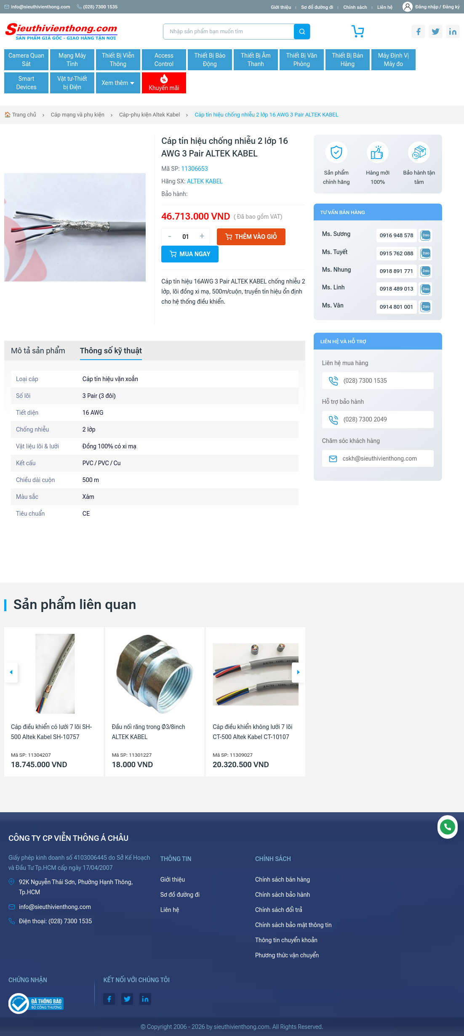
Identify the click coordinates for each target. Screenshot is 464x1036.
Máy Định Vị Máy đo (393, 59)
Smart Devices (26, 82)
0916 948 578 (396, 235)
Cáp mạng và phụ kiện (77, 114)
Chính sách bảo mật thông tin (293, 925)
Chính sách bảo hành (282, 894)
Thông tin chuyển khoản (286, 940)
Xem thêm (117, 82)
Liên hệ (385, 7)
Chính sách (355, 7)
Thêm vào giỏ (251, 236)
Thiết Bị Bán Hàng (347, 59)
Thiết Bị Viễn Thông (118, 59)
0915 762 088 (396, 253)
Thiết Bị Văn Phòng (301, 59)
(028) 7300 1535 (97, 7)
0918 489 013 (396, 289)
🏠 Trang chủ (20, 114)
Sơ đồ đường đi (317, 7)
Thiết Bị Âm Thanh (256, 59)
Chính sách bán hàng (282, 879)
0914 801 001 (396, 307)
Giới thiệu (281, 7)
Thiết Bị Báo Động (209, 59)
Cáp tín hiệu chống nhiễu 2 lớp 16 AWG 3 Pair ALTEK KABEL (266, 114)
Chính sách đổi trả (278, 909)
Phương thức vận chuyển (287, 955)
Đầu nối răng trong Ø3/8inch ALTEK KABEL (148, 731)
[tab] (38, 351)
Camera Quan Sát (26, 59)
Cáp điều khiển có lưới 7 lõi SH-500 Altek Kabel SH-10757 (51, 731)
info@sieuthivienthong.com (37, 7)
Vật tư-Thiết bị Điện (72, 82)
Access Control (164, 59)
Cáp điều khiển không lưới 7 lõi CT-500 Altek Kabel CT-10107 (252, 731)
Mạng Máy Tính (72, 59)
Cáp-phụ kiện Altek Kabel (149, 114)
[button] (11, 672)
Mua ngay (190, 254)
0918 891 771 (396, 271)
